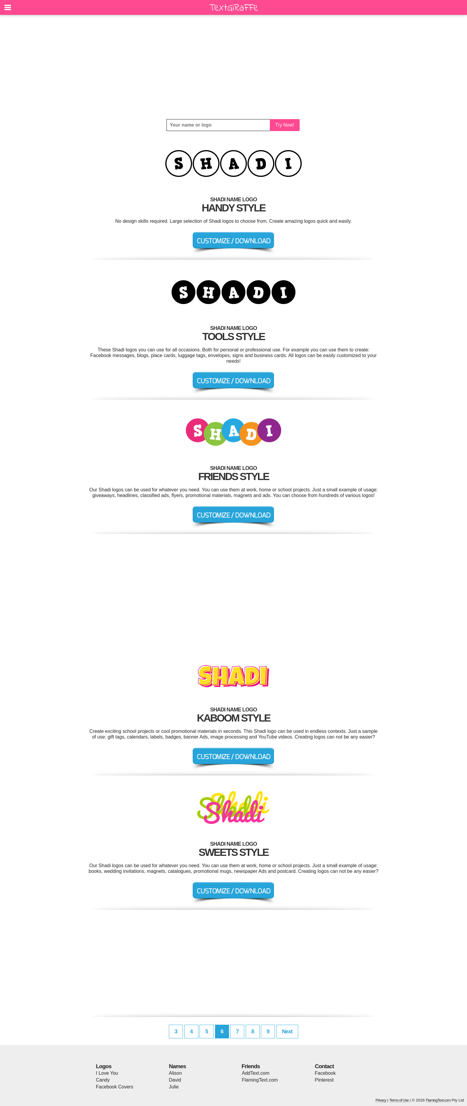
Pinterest (324, 1079)
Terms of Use (399, 1100)
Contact (324, 1066)
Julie (174, 1086)
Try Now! (284, 124)
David (175, 1079)
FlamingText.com (260, 1079)
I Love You (107, 1073)
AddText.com (255, 1073)
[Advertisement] (233, 67)
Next (287, 1032)
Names (177, 1066)
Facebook (325, 1073)
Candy (103, 1079)
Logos (103, 1066)
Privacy (381, 1100)
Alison (175, 1073)
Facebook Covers (114, 1086)
